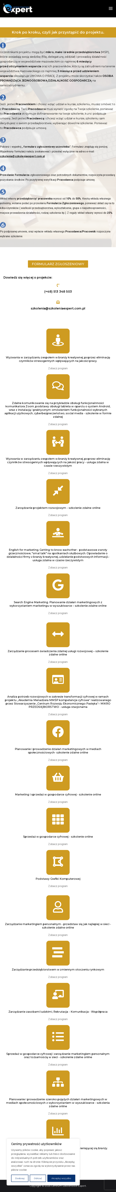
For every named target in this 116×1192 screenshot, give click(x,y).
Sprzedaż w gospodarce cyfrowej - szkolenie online (58, 836)
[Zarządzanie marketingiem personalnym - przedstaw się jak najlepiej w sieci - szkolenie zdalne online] (58, 907)
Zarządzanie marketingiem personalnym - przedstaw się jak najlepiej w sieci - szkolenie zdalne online (58, 926)
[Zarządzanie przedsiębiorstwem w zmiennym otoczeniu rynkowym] (58, 953)
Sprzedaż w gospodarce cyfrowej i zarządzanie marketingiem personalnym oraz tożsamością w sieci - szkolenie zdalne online (58, 1055)
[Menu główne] (110, 8)
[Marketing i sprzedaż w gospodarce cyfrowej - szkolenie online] (58, 778)
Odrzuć (38, 1178)
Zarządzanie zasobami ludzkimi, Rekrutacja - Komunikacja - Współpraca (58, 1011)
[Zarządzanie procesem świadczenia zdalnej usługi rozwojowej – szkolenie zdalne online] (58, 634)
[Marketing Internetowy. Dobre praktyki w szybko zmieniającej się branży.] (58, 1131)
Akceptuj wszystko (61, 1178)
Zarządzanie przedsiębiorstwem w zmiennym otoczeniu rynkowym (58, 969)
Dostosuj (20, 1178)
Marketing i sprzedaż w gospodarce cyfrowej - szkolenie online (58, 794)
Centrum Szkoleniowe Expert (68, 1185)
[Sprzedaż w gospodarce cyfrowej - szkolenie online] (58, 820)
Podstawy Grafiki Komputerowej (58, 878)
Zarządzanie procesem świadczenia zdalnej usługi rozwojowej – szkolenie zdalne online (58, 653)
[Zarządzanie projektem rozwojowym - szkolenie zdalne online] (58, 491)
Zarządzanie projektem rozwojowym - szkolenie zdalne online (57, 507)
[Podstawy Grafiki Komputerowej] (58, 862)
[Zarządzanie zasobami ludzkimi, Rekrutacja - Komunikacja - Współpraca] (58, 995)
